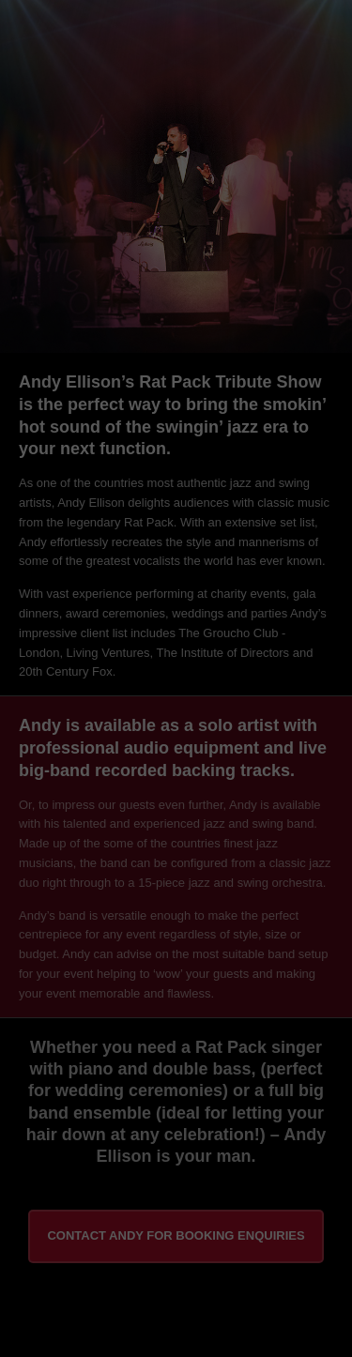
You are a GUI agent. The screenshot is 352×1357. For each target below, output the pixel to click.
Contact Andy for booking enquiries (175, 1235)
